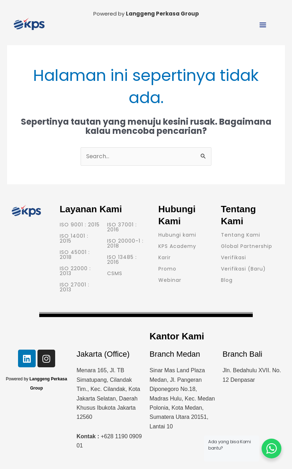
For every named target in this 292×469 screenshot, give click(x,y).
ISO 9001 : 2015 (80, 224)
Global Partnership (246, 246)
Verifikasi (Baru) (243, 268)
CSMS (114, 273)
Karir (164, 257)
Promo (167, 268)
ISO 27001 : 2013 (74, 287)
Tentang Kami (240, 234)
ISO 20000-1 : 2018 (125, 243)
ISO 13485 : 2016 (122, 260)
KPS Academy (177, 246)
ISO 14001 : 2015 (74, 238)
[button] (263, 25)
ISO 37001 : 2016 (122, 227)
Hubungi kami (177, 234)
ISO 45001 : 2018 (75, 255)
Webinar (169, 280)
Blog (227, 280)
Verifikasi (233, 257)
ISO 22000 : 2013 (75, 271)
